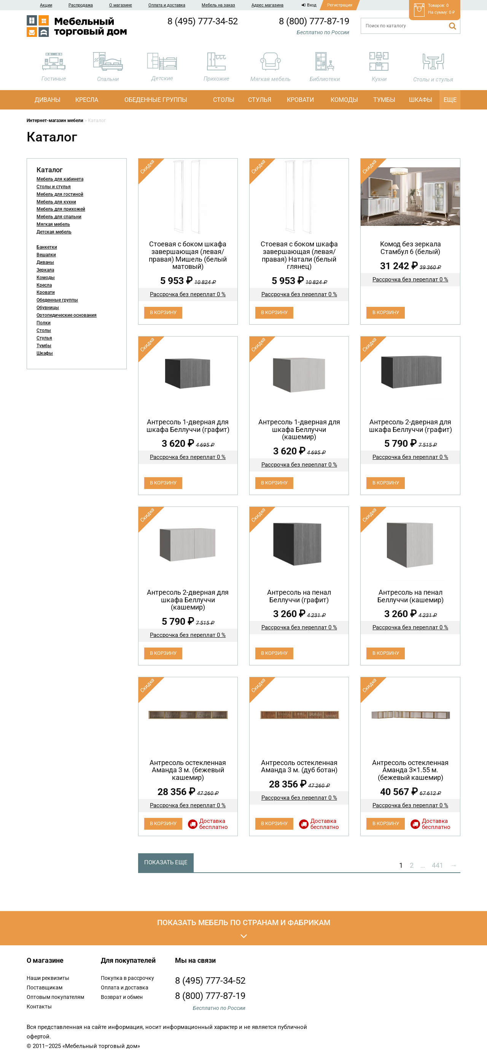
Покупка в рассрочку (127, 978)
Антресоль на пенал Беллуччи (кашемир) (410, 596)
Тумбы (384, 99)
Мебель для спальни (59, 216)
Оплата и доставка (166, 5)
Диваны (47, 99)
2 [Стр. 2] (412, 865)
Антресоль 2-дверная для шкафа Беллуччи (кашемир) (188, 599)
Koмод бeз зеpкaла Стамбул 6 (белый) (410, 248)
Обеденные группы (155, 99)
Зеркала (45, 270)
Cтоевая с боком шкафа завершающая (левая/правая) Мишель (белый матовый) (188, 255)
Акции (46, 5)
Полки (44, 322)
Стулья (259, 99)
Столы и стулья (54, 186)
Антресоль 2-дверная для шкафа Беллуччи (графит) (410, 425)
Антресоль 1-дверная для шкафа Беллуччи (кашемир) (299, 429)
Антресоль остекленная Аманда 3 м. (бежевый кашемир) (188, 770)
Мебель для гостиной (60, 194)
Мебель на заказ (218, 5)
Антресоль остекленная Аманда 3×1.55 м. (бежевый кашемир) (410, 770)
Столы (223, 99)
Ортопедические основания (67, 315)
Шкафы (420, 99)
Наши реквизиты (48, 978)
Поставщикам (44, 987)
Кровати (300, 99)
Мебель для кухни (56, 202)
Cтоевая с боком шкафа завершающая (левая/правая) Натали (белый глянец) (299, 255)
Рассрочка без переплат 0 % (188, 294)
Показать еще (166, 862)
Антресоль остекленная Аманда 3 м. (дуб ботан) (299, 766)
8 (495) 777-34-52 (202, 21)
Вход (309, 5)
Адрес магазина (267, 5)
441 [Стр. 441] (437, 865)
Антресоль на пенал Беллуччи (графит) (299, 596)
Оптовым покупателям (55, 997)
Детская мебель (54, 232)
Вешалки (46, 254)
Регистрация (339, 5)
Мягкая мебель (53, 224)
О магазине (120, 5)
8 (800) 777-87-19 (314, 21)
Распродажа (80, 5)
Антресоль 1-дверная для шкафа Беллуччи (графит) (187, 425)
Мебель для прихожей (61, 209)
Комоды (344, 99)
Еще (450, 99)
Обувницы (48, 307)
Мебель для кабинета (60, 179)
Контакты (39, 1006)
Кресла (86, 99)
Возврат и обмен (122, 997)
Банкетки (47, 247)
